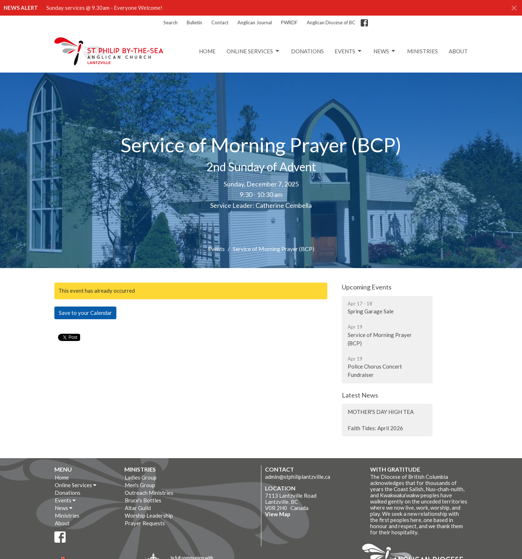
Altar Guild (138, 508)
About (458, 51)
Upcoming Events (367, 287)
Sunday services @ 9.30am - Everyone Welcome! (104, 7)
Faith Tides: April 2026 (375, 428)
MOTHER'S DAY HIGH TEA (381, 411)
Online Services (253, 51)
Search (170, 22)
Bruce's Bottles (143, 500)
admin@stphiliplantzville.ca (297, 476)
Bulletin (194, 22)
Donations (307, 51)
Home (207, 51)
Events (348, 51)
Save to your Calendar (85, 312)
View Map (277, 514)
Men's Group (140, 485)
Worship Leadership (149, 515)
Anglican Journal (254, 22)
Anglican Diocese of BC (331, 22)
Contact (219, 22)
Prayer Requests (145, 523)
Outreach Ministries (149, 492)
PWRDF (289, 22)
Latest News (360, 395)
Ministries (422, 51)
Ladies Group (141, 477)
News (384, 51)
